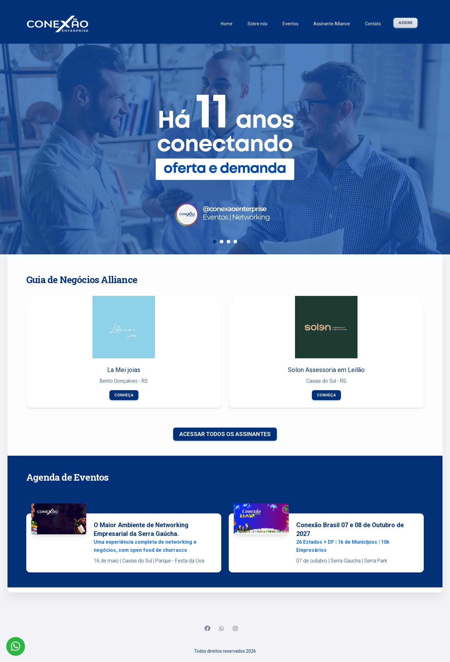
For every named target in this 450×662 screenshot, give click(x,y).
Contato (373, 23)
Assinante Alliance (331, 23)
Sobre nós (258, 23)
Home (226, 23)
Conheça (123, 395)
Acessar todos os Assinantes (225, 434)
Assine (405, 23)
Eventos (290, 23)
